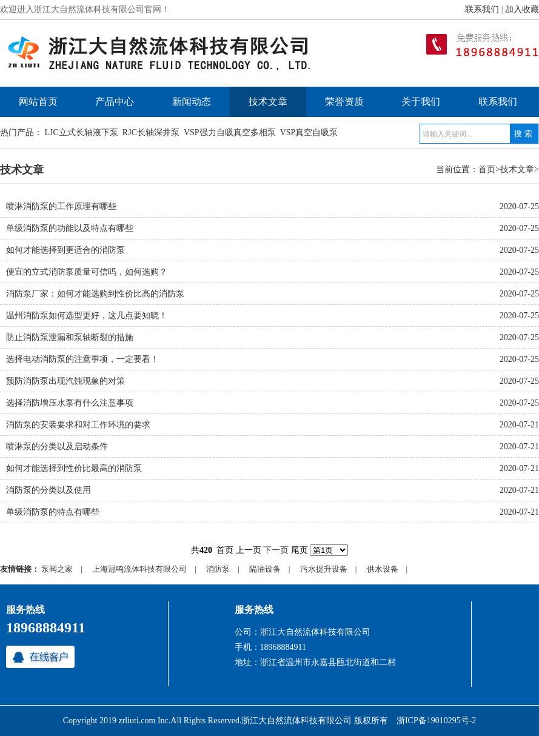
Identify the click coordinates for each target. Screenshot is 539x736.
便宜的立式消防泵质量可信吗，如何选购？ (86, 271)
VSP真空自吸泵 (309, 132)
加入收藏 (522, 9)
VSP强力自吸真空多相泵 (230, 132)
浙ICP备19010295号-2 (436, 720)
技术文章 (268, 101)
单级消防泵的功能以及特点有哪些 (69, 228)
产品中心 (114, 101)
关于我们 (420, 101)
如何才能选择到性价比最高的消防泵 (74, 468)
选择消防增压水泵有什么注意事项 (69, 402)
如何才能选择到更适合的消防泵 (65, 250)
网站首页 (38, 101)
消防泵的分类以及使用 (48, 490)
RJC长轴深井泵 (150, 132)
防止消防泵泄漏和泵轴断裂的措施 (69, 337)
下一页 (276, 550)
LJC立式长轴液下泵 (81, 132)
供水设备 (382, 569)
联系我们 (482, 9)
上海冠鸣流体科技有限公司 (139, 569)
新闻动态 (191, 101)
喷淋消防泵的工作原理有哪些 (61, 206)
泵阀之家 (57, 569)
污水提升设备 (323, 569)
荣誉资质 (344, 101)
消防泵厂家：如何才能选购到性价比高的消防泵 (95, 293)
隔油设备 (265, 569)
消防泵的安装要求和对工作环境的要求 (78, 424)
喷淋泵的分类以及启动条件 (57, 446)
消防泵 (218, 569)
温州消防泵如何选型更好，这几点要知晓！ (86, 315)
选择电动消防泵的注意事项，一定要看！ (82, 359)
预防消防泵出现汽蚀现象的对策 (65, 381)
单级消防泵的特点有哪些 (52, 512)
